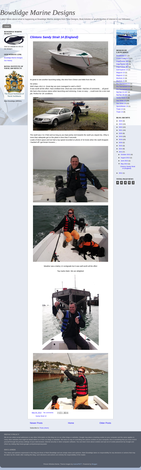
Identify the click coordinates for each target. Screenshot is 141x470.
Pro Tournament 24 (123, 89)
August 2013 (125, 158)
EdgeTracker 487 (122, 67)
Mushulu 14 (120, 81)
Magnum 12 (120, 75)
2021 (121, 130)
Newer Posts (36, 423)
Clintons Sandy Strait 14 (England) (54, 37)
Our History (8, 60)
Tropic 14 (119, 112)
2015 (121, 146)
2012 (121, 173)
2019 (121, 136)
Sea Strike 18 (121, 103)
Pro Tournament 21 (123, 84)
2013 (121, 152)
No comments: (48, 413)
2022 (121, 127)
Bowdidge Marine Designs (37, 12)
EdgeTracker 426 (122, 64)
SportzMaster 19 (122, 106)
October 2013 (126, 154)
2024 (121, 121)
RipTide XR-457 (122, 95)
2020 (121, 133)
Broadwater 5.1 (121, 55)
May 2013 (124, 164)
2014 (121, 149)
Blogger (94, 464)
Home (7, 26)
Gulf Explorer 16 (122, 70)
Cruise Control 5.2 (122, 58)
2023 (121, 124)
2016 (121, 142)
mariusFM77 (77, 464)
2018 (121, 139)
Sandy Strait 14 (41, 416)
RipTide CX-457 (122, 92)
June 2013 (125, 161)
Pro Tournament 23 (123, 86)
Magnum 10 (120, 72)
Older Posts (105, 423)
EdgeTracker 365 (122, 61)
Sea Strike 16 (121, 100)
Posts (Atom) (44, 428)
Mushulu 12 (120, 78)
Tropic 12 (119, 109)
